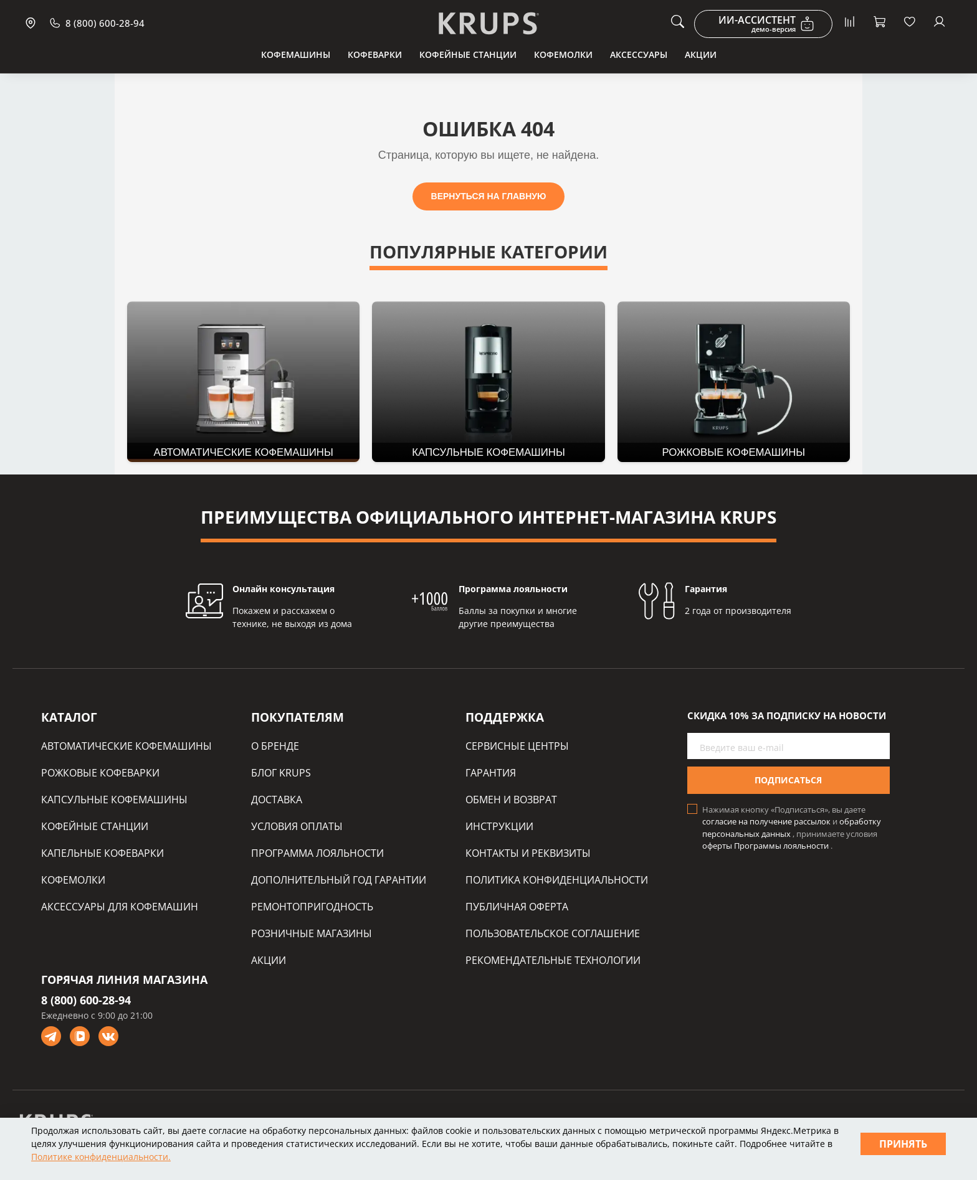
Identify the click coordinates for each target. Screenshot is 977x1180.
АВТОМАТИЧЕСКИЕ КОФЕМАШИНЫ (126, 746)
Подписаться (788, 780)
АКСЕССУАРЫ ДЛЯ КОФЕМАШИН (119, 906)
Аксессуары (638, 54)
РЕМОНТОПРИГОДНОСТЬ (312, 906)
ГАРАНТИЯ (490, 773)
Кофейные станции (468, 54)
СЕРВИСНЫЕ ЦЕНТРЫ (517, 746)
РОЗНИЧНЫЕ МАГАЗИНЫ (311, 933)
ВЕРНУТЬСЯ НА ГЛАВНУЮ (488, 196)
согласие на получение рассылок (767, 821)
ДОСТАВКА (276, 799)
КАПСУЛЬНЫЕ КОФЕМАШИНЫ (114, 799)
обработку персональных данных (791, 827)
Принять (903, 1144)
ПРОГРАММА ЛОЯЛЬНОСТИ (317, 853)
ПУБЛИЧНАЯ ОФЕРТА (516, 906)
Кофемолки (563, 54)
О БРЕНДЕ (275, 746)
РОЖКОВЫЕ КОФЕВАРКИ (100, 773)
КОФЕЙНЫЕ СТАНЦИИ (94, 826)
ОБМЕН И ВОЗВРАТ (511, 799)
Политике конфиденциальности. (101, 1157)
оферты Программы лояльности (766, 845)
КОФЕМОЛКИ (73, 880)
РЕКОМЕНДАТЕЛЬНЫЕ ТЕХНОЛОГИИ (553, 960)
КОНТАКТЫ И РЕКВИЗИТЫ (528, 853)
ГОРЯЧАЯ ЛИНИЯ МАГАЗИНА (124, 979)
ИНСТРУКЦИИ (499, 826)
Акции (701, 54)
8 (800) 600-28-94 (86, 1000)
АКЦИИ (268, 960)
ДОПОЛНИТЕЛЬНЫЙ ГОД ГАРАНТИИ (338, 880)
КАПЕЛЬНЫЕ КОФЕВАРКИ (102, 853)
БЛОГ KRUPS (281, 773)
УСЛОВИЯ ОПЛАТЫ (297, 826)
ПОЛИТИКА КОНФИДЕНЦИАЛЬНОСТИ (556, 880)
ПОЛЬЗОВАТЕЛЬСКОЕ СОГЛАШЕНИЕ (552, 933)
